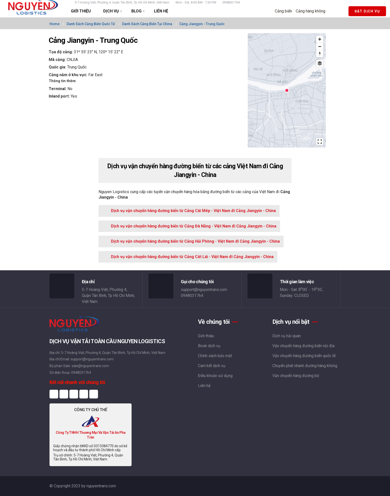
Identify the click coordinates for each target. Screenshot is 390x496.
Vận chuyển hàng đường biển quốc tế (304, 355)
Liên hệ (204, 385)
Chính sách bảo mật (215, 355)
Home (54, 24)
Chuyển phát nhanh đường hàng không (304, 365)
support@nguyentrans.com (204, 289)
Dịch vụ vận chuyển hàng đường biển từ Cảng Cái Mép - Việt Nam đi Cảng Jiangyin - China (193, 210)
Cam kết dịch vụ (211, 365)
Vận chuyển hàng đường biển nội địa (303, 345)
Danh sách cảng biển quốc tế (91, 24)
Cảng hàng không (312, 11)
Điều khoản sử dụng (215, 375)
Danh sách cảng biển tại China (147, 24)
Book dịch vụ (209, 345)
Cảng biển (284, 11)
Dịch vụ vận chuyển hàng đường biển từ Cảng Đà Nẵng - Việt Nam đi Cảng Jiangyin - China (193, 226)
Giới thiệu (206, 335)
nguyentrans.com (101, 486)
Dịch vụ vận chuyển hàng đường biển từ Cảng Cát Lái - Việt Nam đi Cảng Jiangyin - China (192, 256)
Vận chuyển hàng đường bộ (295, 375)
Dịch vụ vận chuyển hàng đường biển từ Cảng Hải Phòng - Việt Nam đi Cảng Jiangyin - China (195, 241)
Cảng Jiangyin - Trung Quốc (202, 24)
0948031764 (231, 2)
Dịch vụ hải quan (286, 335)
